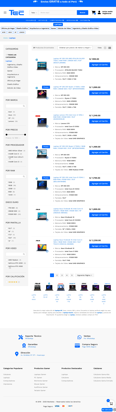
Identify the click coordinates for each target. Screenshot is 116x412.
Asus (10, 32)
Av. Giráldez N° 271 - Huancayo (33, 355)
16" (9, 231)
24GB (10, 195)
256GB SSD (12, 211)
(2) (14, 282)
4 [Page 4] (66, 275)
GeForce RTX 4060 (15, 266)
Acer (3, 32)
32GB (10, 188)
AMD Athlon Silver (15, 151)
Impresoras (71, 20)
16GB (10, 185)
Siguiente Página (84, 275)
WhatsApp (29, 338)
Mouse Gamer (39, 384)
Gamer (53, 28)
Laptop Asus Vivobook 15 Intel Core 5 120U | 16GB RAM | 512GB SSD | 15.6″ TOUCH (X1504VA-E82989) (67, 242)
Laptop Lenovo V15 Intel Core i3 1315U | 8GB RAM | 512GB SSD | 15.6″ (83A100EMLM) (68, 117)
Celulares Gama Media (102, 377)
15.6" (10, 238)
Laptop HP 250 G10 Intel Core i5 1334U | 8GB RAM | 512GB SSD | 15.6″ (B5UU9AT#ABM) (68, 179)
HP (15, 32)
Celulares (31, 20)
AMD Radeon (13, 260)
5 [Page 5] (71, 275)
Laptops (43, 20)
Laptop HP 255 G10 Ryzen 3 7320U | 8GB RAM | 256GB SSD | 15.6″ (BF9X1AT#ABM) (69, 88)
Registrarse (106, 13)
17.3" (10, 235)
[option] (37, 292)
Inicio (5, 38)
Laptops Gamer (40, 374)
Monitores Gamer (41, 381)
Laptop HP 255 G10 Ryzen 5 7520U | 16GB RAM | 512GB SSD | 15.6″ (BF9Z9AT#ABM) (69, 147)
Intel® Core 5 (13, 154)
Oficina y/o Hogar (8, 28)
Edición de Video (64, 28)
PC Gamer (38, 377)
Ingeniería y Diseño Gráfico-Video (85, 28)
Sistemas (85, 20)
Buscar (82, 12)
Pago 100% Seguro (89, 347)
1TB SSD (11, 208)
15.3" (10, 228)
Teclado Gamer (40, 390)
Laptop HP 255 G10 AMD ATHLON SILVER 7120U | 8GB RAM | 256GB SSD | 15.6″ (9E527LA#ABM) (69, 60)
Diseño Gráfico (22, 28)
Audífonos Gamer (41, 387)
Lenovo (21, 32)
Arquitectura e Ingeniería (39, 28)
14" (9, 241)
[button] (99, 64)
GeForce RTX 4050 (15, 263)
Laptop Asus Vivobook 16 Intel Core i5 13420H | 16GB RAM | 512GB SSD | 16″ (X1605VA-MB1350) (68, 211)
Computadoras (57, 20)
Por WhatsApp (89, 338)
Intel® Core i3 (13, 162)
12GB (10, 182)
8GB (10, 192)
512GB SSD (12, 214)
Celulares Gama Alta (101, 374)
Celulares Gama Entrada (103, 381)
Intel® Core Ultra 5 (15, 157)
